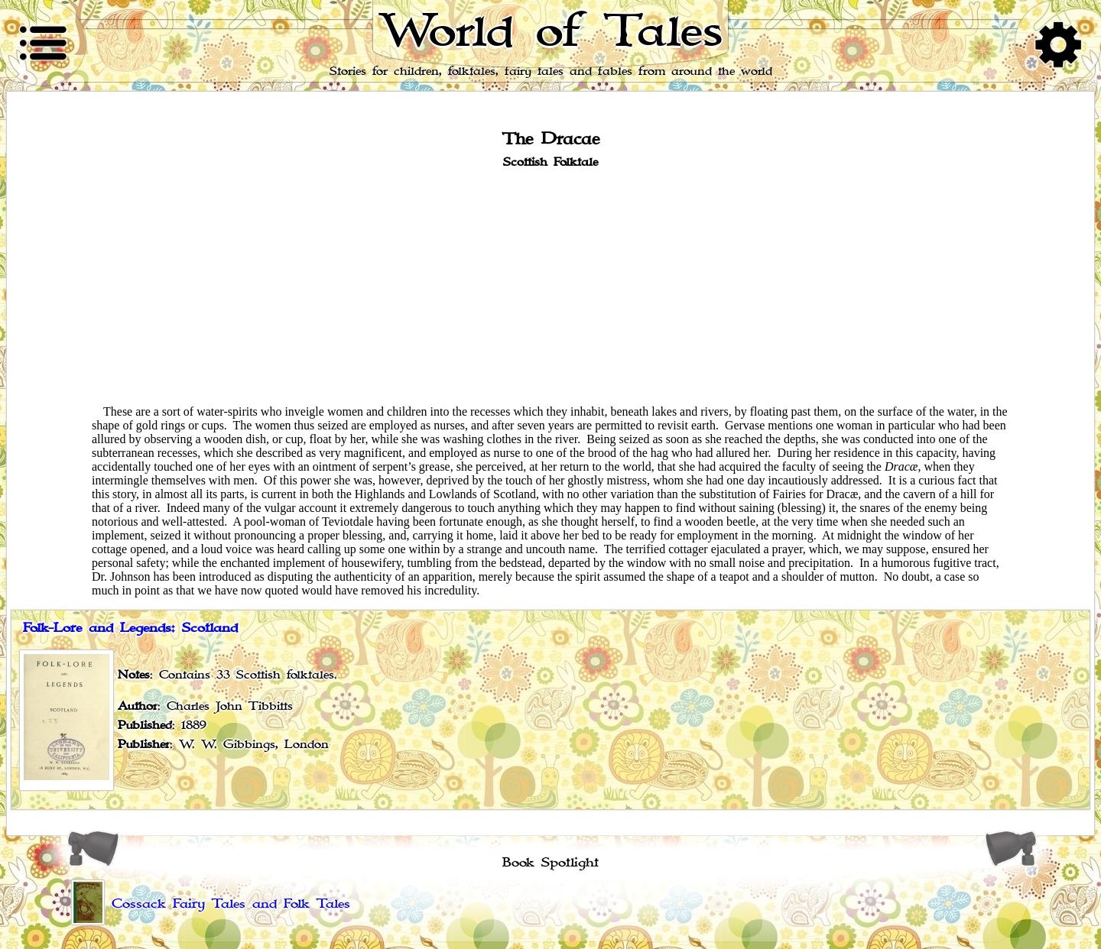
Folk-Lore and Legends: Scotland (130, 628)
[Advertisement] (550, 286)
